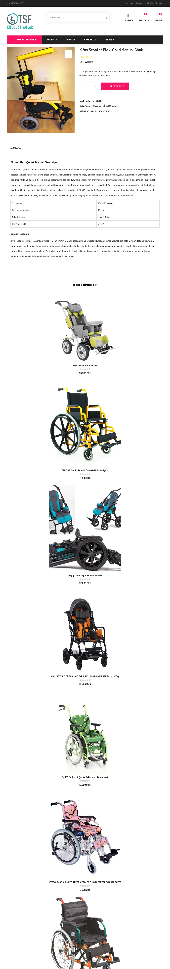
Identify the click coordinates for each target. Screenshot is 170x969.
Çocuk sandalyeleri (100, 110)
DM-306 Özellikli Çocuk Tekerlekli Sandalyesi (85, 470)
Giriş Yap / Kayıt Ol (154, 3)
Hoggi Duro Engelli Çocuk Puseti (85, 575)
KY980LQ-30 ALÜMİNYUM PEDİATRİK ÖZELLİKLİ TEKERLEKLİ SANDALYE (85, 882)
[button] (158, 17)
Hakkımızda (90, 39)
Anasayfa (51, 39)
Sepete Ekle (117, 86)
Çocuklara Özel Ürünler (105, 105)
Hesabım (130, 3)
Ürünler (70, 39)
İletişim (109, 39)
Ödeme (139, 3)
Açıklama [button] (85, 148)
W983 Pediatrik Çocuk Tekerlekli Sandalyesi (85, 777)
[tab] (85, 148)
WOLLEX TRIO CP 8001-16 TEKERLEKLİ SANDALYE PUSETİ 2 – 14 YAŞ (85, 676)
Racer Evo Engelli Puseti (85, 365)
